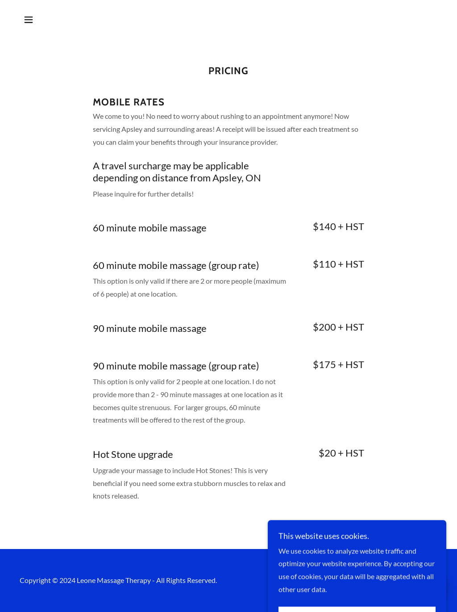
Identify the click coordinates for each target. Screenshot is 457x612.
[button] (28, 20)
